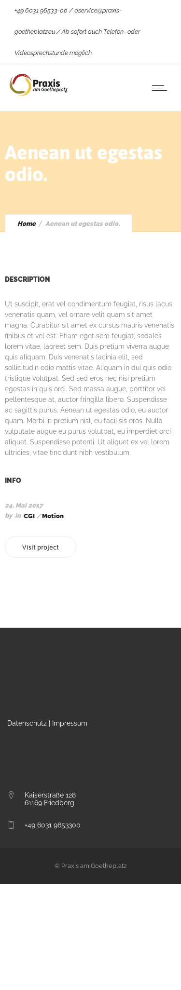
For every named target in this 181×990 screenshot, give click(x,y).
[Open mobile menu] (161, 87)
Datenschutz (27, 723)
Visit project (40, 547)
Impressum (69, 723)
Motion (53, 516)
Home (26, 223)
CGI (29, 516)
